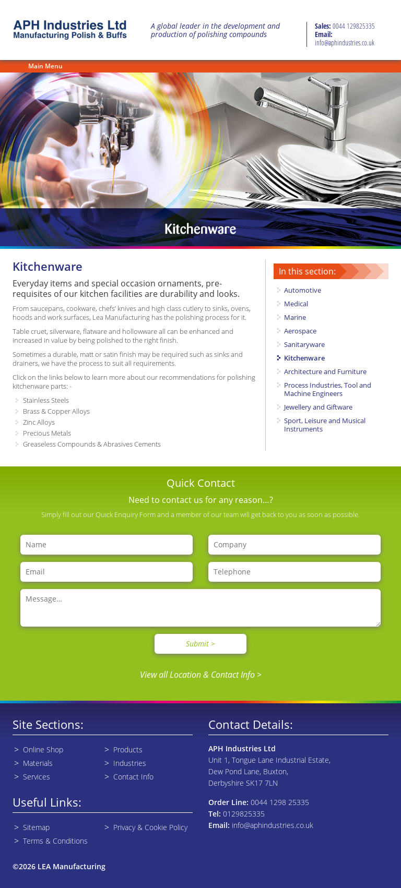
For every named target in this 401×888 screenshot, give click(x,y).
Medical (296, 303)
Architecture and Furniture (325, 371)
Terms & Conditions (55, 841)
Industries (129, 763)
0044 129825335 (354, 26)
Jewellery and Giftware (318, 407)
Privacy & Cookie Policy (150, 827)
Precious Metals (47, 433)
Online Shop (43, 749)
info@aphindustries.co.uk (344, 42)
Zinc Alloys (39, 422)
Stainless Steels (46, 400)
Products (128, 749)
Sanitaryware (304, 344)
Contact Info (133, 777)
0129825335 (244, 814)
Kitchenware (304, 358)
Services (36, 777)
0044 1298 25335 (280, 802)
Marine (295, 317)
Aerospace (300, 331)
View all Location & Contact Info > (201, 674)
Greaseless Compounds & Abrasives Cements (92, 444)
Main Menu (45, 66)
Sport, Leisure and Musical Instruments (324, 424)
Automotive (302, 290)
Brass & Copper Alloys (56, 411)
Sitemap (36, 827)
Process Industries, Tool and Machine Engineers (327, 389)
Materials (38, 763)
